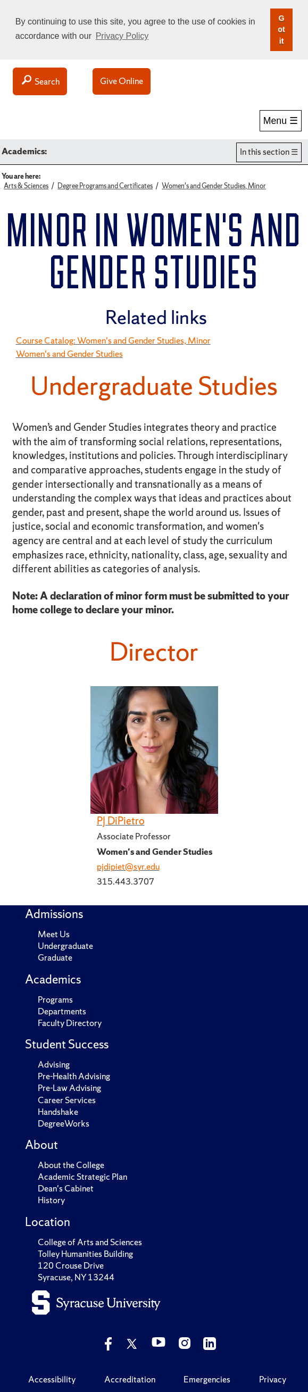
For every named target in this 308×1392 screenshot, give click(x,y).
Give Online (121, 81)
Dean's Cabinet (66, 1188)
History (51, 1200)
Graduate (55, 957)
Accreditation (129, 1379)
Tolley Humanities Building (85, 1254)
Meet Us (54, 934)
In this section (264, 151)
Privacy (272, 1379)
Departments (62, 1011)
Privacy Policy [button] (122, 35)
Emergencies (207, 1379)
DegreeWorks (63, 1123)
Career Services (67, 1100)
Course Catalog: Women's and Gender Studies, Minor (113, 340)
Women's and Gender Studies (69, 354)
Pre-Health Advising (74, 1076)
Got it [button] (281, 29)
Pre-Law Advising (69, 1088)
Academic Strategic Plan (82, 1176)
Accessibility (52, 1379)
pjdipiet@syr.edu (128, 866)
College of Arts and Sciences (90, 1242)
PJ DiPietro (121, 821)
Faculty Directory (70, 1023)
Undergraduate (65, 946)
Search (40, 81)
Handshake (58, 1112)
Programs (55, 999)
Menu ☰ (280, 120)
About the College (71, 1165)
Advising (54, 1064)
